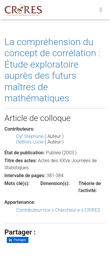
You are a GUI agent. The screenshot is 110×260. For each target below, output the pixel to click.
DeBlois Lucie (30, 142)
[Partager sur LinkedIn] (17, 240)
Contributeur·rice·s (35, 210)
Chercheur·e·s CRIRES (77, 210)
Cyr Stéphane (29, 136)
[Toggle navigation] (100, 10)
